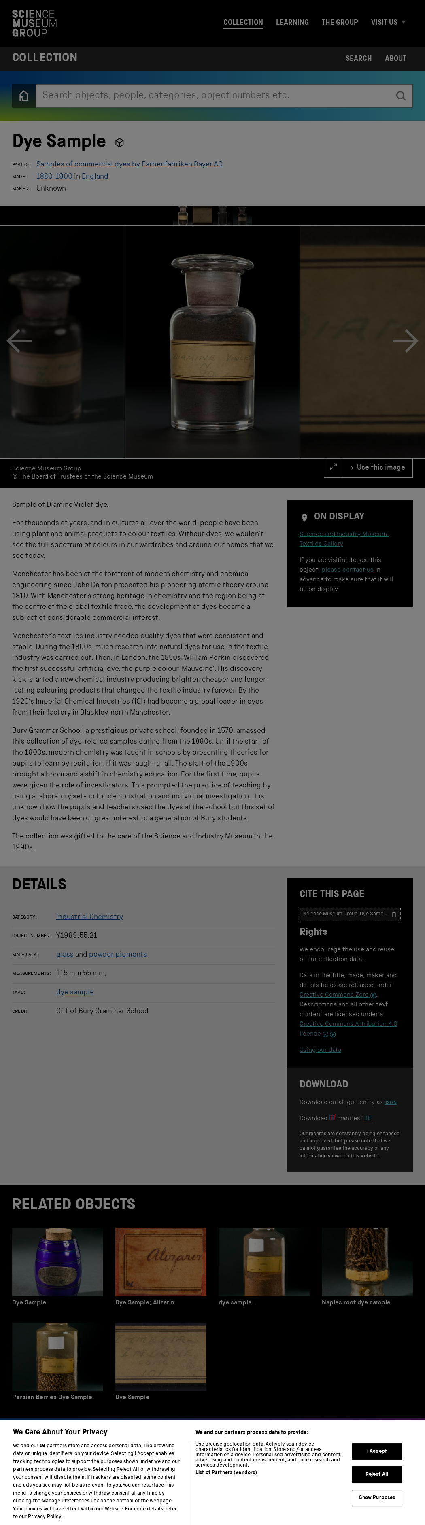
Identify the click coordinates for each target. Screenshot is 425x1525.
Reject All (377, 1481)
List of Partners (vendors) (226, 1479)
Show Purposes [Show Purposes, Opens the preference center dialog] (377, 1504)
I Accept (377, 1457)
